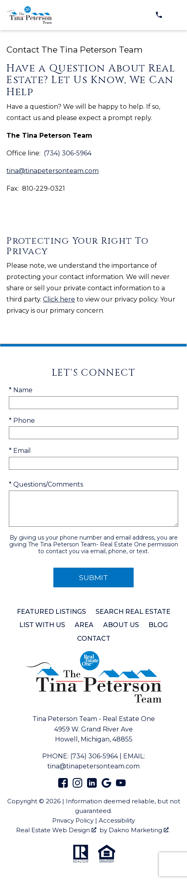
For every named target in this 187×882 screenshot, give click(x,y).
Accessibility (117, 820)
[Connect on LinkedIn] (92, 785)
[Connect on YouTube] (121, 785)
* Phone (22, 420)
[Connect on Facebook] (63, 785)
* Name (21, 390)
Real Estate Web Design (56, 830)
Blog (158, 625)
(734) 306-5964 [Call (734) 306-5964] (67, 153)
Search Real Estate (133, 611)
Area (84, 625)
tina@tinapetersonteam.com (52, 171)
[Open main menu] (175, 14)
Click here (59, 299)
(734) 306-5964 (94, 756)
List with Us (42, 625)
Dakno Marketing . (139, 830)
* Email (20, 450)
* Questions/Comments (46, 484)
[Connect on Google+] (106, 785)
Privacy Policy (73, 820)
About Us (121, 625)
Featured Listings (51, 611)
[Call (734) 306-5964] (159, 15)
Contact (93, 638)
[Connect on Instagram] (77, 785)
